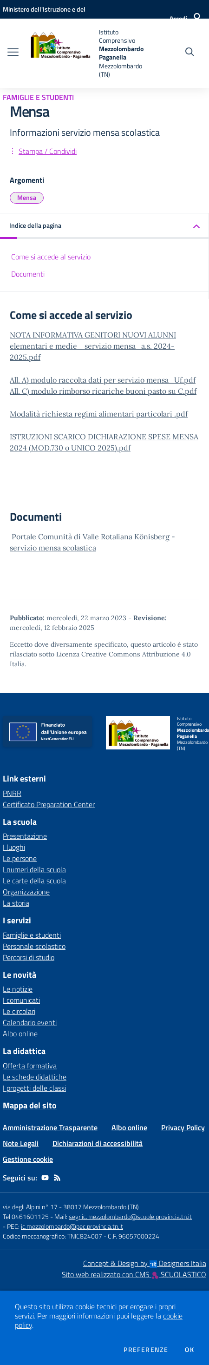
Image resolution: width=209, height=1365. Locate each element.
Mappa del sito (30, 1105)
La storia (16, 902)
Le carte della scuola (34, 880)
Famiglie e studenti (32, 935)
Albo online (20, 1033)
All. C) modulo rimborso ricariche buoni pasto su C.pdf (103, 391)
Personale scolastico (34, 946)
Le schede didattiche (34, 1076)
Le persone (20, 858)
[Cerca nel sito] (190, 53)
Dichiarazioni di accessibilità (97, 1143)
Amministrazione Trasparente (50, 1127)
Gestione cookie (28, 1159)
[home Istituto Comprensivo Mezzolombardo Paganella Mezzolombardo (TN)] (86, 53)
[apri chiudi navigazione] (13, 53)
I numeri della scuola (34, 869)
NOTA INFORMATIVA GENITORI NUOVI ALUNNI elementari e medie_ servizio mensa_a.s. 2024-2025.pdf (93, 346)
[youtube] (45, 1177)
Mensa (26, 197)
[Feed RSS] (57, 1177)
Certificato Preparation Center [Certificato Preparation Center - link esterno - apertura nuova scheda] (49, 804)
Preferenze (146, 1349)
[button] (104, 226)
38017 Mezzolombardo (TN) (101, 1207)
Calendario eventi (30, 1022)
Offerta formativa (30, 1065)
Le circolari (19, 1011)
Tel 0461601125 (26, 1216)
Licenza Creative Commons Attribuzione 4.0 (123, 654)
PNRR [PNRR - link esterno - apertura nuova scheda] (12, 793)
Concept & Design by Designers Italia (144, 1263)
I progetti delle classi (34, 1087)
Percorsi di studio (28, 957)
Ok (189, 1349)
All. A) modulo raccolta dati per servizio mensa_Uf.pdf (103, 379)
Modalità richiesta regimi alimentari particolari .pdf (99, 413)
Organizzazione (26, 891)
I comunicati (21, 1000)
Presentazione (25, 836)
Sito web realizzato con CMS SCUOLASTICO (134, 1274)
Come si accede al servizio (51, 256)
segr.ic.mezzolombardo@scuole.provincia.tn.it (130, 1216)
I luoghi (14, 847)
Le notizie (18, 988)
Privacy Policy (183, 1127)
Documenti (28, 273)
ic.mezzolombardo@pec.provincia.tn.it (72, 1226)
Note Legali (21, 1143)
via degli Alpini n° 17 (30, 1207)
